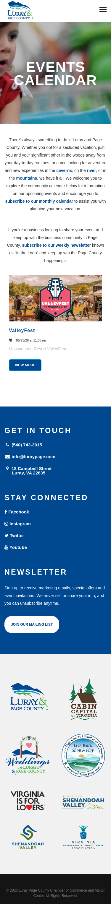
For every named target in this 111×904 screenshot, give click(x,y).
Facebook (16, 511)
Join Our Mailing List (32, 624)
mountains (26, 178)
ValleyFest (22, 330)
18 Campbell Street (55, 470)
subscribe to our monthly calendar (39, 201)
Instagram (17, 523)
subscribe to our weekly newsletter (56, 245)
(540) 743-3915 (23, 444)
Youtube (15, 547)
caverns (64, 170)
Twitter (14, 535)
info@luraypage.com (29, 456)
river (91, 170)
